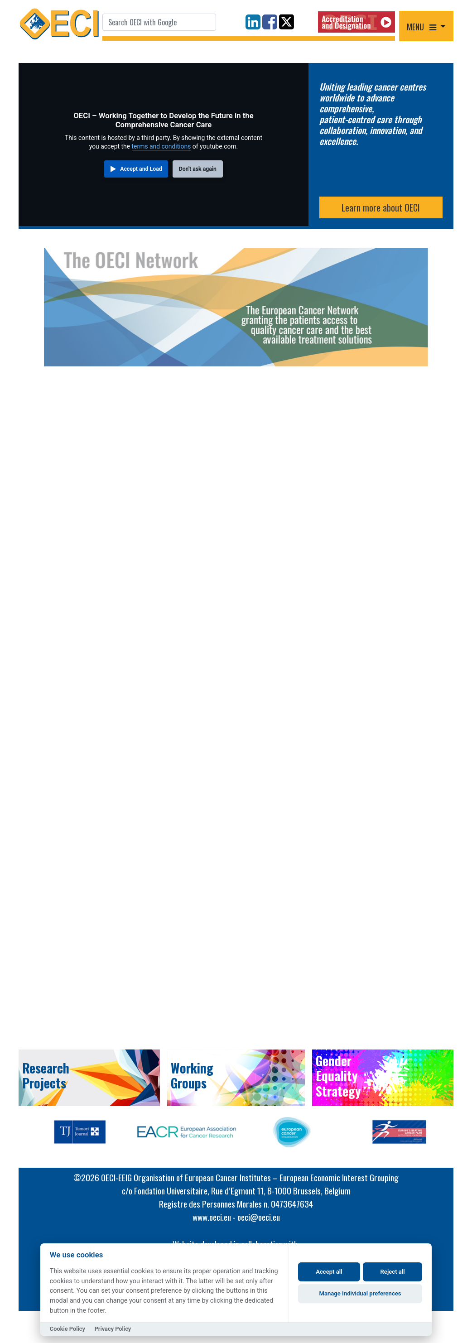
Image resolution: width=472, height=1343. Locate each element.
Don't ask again (198, 169)
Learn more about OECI (381, 207)
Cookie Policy (67, 1328)
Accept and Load (141, 169)
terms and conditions (161, 146)
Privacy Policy (113, 1328)
